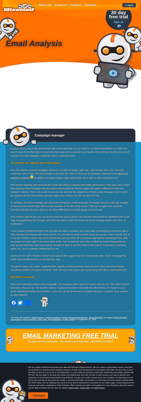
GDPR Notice (99, 388)
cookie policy (85, 388)
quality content (69, 319)
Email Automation (53, 317)
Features (61, 4)
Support (76, 4)
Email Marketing (96, 317)
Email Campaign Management (75, 317)
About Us (44, 4)
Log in (130, 5)
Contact (90, 4)
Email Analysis (38, 317)
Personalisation (55, 319)
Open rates (42, 319)
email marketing (30, 319)
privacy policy (73, 388)
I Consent (38, 395)
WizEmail (19, 7)
